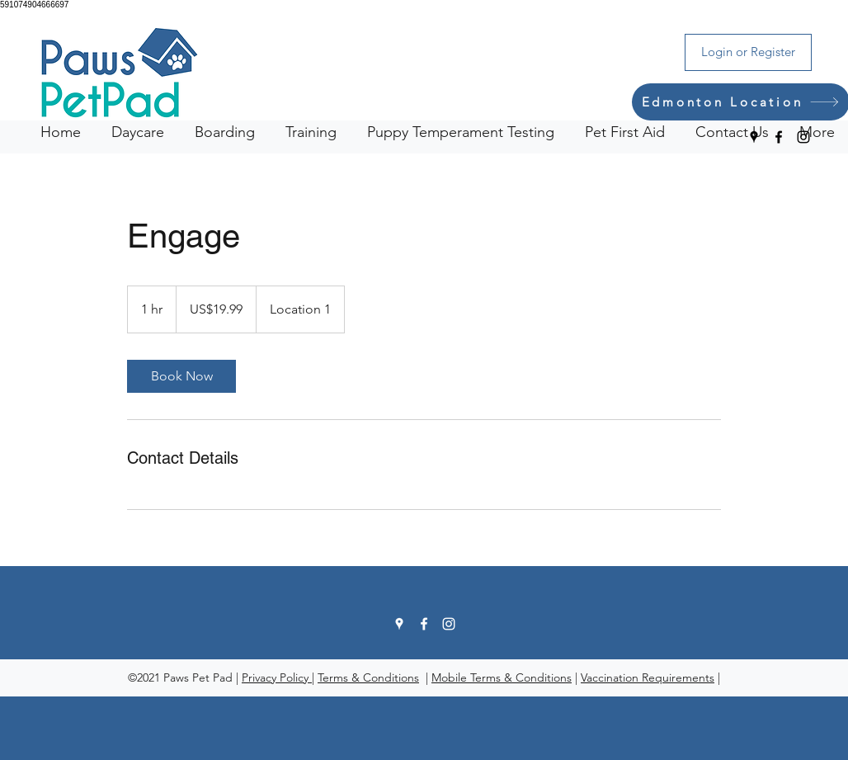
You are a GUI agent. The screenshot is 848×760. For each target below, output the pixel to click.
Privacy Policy (277, 677)
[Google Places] (754, 137)
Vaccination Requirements (647, 677)
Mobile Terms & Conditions (501, 677)
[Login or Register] (748, 52)
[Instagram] (803, 137)
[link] (181, 376)
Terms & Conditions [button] (368, 677)
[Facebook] (778, 137)
